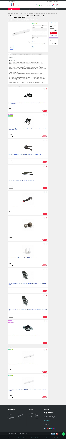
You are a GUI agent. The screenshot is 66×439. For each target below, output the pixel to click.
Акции (38, 9)
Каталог (14, 9)
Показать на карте (47, 420)
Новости (31, 418)
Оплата (31, 415)
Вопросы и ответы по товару (38, 43)
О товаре (9, 54)
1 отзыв (33, 41)
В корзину (54, 32)
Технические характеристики (17, 54)
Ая (11, 437)
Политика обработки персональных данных (20, 418)
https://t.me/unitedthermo (54, 434)
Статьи (33, 9)
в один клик (53, 35)
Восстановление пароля (11, 418)
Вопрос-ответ (28, 54)
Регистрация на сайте (11, 413)
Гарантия (10, 414)
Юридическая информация (20, 415)
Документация (34, 54)
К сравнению (55, 23)
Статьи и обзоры (36, 413)
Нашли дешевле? (52, 26)
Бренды (28, 9)
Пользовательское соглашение (21, 413)
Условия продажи (36, 415)
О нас (30, 412)
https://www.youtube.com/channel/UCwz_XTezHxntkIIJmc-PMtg (57, 434)
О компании (23, 9)
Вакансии (36, 416)
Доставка (43, 9)
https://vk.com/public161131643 (52, 434)
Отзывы (24, 54)
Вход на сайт (55, 1)
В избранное (51, 23)
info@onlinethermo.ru (47, 413)
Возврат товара (11, 415)
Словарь (36, 418)
